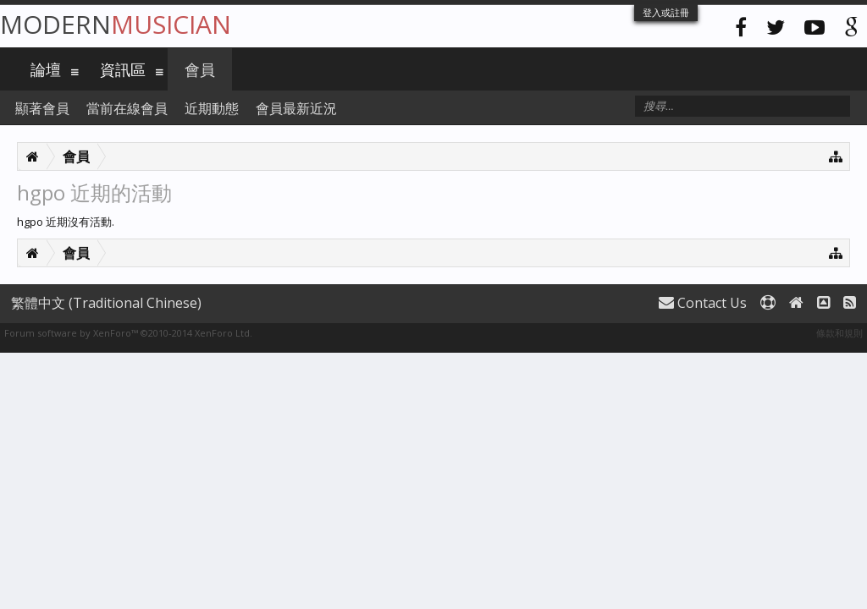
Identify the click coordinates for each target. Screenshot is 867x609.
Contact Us (703, 303)
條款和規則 (839, 332)
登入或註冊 (666, 12)
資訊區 (123, 69)
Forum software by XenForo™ (128, 332)
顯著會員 (42, 108)
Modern (115, 24)
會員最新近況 (296, 108)
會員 (200, 69)
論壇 (45, 69)
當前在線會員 (127, 108)
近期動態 (212, 108)
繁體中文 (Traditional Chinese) (106, 303)
